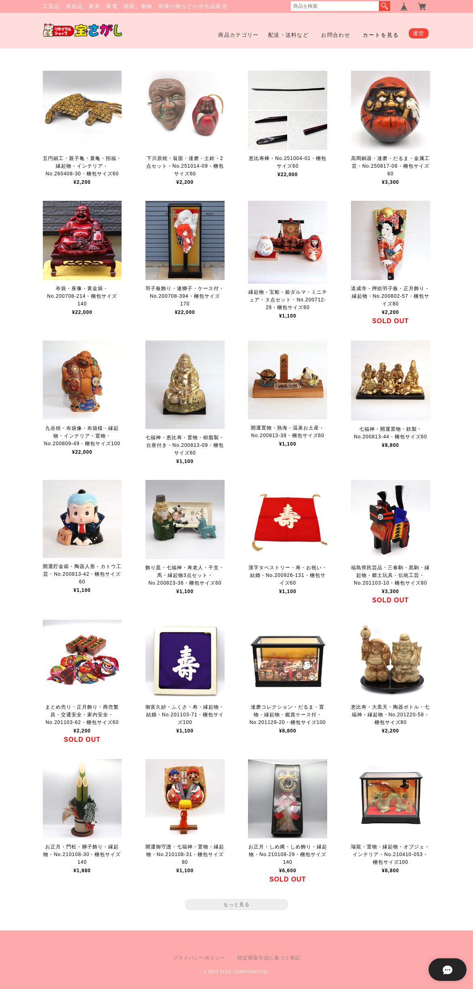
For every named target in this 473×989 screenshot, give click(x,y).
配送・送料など (288, 35)
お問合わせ (335, 35)
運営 (419, 33)
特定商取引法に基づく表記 (269, 958)
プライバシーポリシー (199, 958)
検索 (384, 6)
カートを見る (381, 35)
